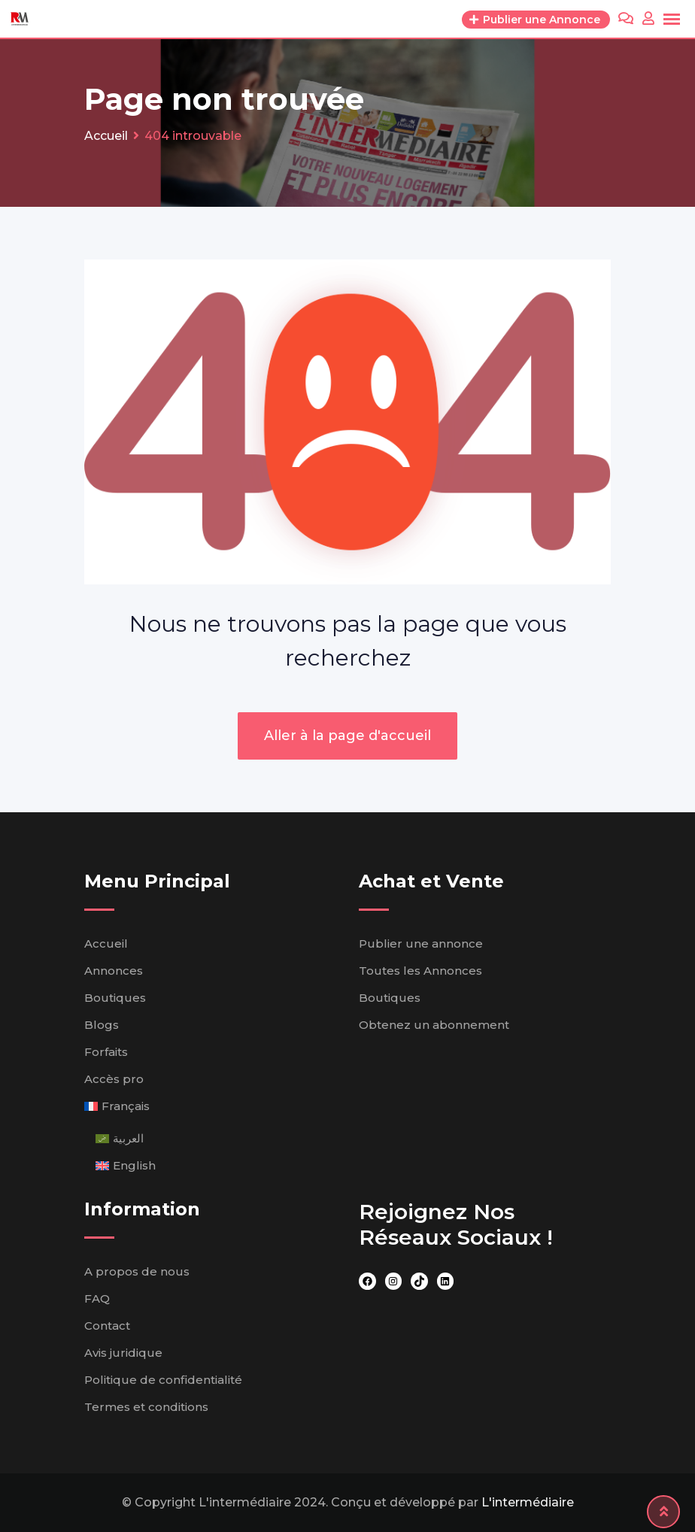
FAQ (97, 1298)
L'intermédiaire (527, 1502)
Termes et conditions (146, 1407)
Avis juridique (123, 1352)
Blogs (101, 1025)
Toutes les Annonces (420, 970)
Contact (107, 1325)
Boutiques (115, 997)
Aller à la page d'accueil (347, 735)
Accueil (106, 943)
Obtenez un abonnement (434, 1025)
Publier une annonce (421, 943)
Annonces (113, 970)
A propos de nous (137, 1271)
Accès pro (114, 1079)
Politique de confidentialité (163, 1380)
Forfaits (106, 1052)
